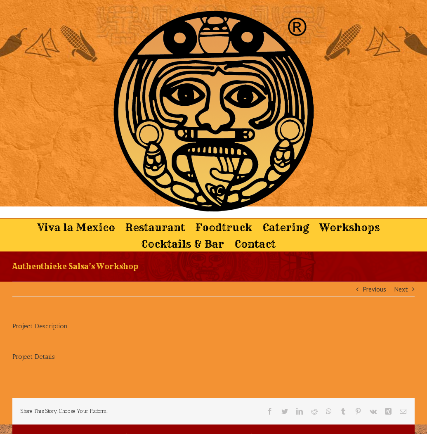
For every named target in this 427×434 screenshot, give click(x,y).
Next (401, 289)
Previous (374, 289)
